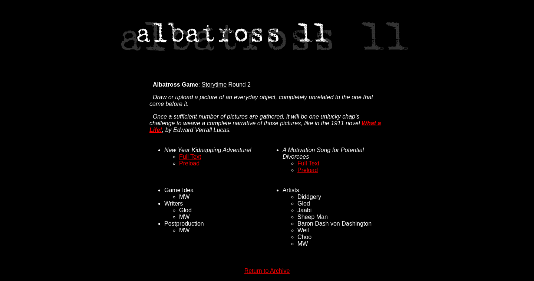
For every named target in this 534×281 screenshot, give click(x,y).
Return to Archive (267, 271)
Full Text (190, 157)
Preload (189, 163)
